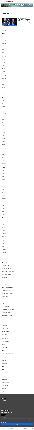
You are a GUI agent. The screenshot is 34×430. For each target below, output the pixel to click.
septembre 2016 (4, 201)
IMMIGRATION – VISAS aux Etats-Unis (7, 341)
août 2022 (3, 97)
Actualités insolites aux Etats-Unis (6, 268)
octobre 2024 (3, 59)
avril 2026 (3, 33)
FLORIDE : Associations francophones (7, 315)
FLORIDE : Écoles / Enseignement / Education (8, 319)
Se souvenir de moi (3, 422)
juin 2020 (3, 135)
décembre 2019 (4, 144)
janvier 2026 (3, 37)
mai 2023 (3, 84)
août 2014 (3, 237)
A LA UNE (3, 264)
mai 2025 (3, 49)
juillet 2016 (3, 204)
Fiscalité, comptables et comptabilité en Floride (8, 309)
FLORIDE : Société (4, 325)
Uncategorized (4, 388)
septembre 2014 (4, 236)
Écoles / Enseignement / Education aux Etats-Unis (8, 287)
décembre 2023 (4, 74)
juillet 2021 (3, 116)
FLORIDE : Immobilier (4, 321)
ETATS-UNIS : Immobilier (5, 296)
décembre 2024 (4, 56)
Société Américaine (4, 379)
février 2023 (3, 88)
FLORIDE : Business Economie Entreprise (7, 318)
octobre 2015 (3, 217)
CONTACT (32, 428)
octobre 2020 (3, 129)
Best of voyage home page (5, 277)
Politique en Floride (4, 373)
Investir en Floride (4, 347)
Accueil (23, 428)
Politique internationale (5, 375)
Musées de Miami (4, 363)
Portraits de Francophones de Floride (6, 376)
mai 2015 (3, 224)
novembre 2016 (4, 198)
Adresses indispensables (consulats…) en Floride (8, 271)
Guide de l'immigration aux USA (6, 331)
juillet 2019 (3, 151)
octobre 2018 (3, 164)
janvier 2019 (3, 160)
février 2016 (3, 211)
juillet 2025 (3, 46)
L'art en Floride (4, 350)
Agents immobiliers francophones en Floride (7, 274)
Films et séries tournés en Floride (6, 306)
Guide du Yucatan (4, 334)
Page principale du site (4, 400)
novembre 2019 (4, 145)
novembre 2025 (4, 40)
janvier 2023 (3, 90)
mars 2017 (3, 192)
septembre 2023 (4, 78)
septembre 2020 (4, 131)
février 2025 (3, 53)
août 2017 (3, 185)
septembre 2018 (4, 166)
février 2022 (3, 106)
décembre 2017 (4, 179)
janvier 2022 (3, 107)
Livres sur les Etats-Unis (5, 354)
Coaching (3, 280)
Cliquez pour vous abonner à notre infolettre (6, 412)
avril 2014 (3, 243)
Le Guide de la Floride (27, 428)
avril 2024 (3, 68)
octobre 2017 (3, 182)
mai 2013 (3, 258)
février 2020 (3, 141)
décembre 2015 (4, 214)
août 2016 (3, 202)
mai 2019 (3, 154)
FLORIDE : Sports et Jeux (5, 328)
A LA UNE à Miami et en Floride (6, 265)
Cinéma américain (4, 278)
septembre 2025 (4, 43)
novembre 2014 (4, 233)
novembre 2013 (4, 249)
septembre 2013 (4, 252)
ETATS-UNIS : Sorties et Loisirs (6, 302)
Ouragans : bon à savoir (5, 370)
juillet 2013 (3, 255)
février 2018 (3, 176)
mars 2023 (3, 87)
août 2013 (3, 253)
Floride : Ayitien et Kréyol (5, 316)
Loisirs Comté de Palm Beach (6, 357)
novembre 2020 (4, 128)
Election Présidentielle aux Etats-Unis (7, 290)
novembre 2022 (4, 93)
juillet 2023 (3, 81)
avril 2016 (3, 208)
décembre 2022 (4, 91)
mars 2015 (3, 227)
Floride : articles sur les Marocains (6, 312)
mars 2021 (3, 122)
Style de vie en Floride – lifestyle (6, 382)
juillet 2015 (3, 221)
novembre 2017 (4, 180)
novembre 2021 (4, 110)
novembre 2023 (4, 75)
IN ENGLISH (3, 344)
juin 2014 (3, 240)
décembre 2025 (4, 39)
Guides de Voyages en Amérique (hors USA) (7, 335)
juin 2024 (3, 65)
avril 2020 (3, 138)
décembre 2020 (4, 126)
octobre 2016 (3, 199)
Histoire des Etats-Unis (5, 338)
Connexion (17, 424)
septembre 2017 (4, 183)
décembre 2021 (4, 109)
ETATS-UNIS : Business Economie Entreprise (7, 293)
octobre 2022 (3, 94)
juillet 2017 (3, 186)
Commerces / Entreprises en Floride (6, 281)
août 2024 (3, 62)
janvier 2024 (3, 72)
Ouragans (3, 369)
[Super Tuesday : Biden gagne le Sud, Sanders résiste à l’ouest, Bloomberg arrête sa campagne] (9, 22)
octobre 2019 (3, 147)
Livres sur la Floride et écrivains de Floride (7, 353)
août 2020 (3, 132)
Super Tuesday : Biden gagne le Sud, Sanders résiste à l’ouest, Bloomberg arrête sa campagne (24, 21)
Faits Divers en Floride (5, 303)
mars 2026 (3, 34)
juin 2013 (3, 256)
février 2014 (3, 246)
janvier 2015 (3, 230)
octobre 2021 (3, 112)
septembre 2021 (4, 113)
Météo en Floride (4, 360)
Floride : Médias (4, 322)
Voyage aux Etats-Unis (5, 391)
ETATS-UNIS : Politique (5, 300)
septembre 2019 (4, 148)
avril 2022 (3, 103)
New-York (3, 366)
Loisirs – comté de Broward (5, 356)
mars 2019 (3, 157)
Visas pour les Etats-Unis (5, 389)
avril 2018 (3, 173)
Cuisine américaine (4, 284)
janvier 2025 (3, 55)
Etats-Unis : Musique (4, 299)
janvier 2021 (3, 125)
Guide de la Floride (3, 404)
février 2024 (3, 71)
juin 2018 (3, 170)
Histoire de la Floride (4, 337)
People (3, 372)
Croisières (3, 283)
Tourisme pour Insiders (5, 385)
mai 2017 (3, 189)
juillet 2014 (3, 239)
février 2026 (3, 36)
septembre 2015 (4, 218)
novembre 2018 (4, 163)
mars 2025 (3, 52)
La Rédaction (20, 18)
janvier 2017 (3, 195)
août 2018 (3, 167)
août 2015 (3, 220)
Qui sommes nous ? (3, 406)
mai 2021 (3, 119)
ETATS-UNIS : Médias (4, 297)
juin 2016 (3, 205)
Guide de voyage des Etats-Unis (5, 402)
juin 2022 (3, 100)
